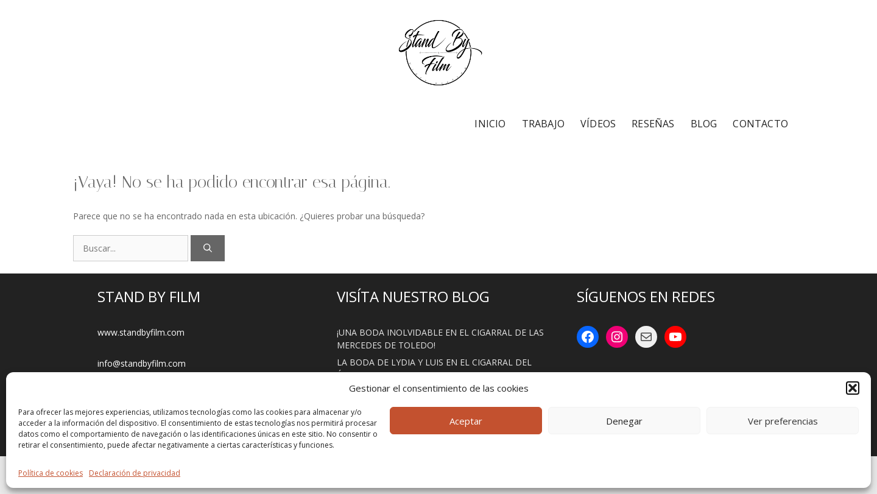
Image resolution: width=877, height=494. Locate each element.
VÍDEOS (598, 123)
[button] (853, 388)
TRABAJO (543, 123)
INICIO (489, 123)
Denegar (624, 421)
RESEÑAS (653, 123)
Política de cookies (50, 473)
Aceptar (465, 421)
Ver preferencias (783, 421)
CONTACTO (760, 123)
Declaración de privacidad (134, 473)
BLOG (704, 123)
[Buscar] (208, 248)
